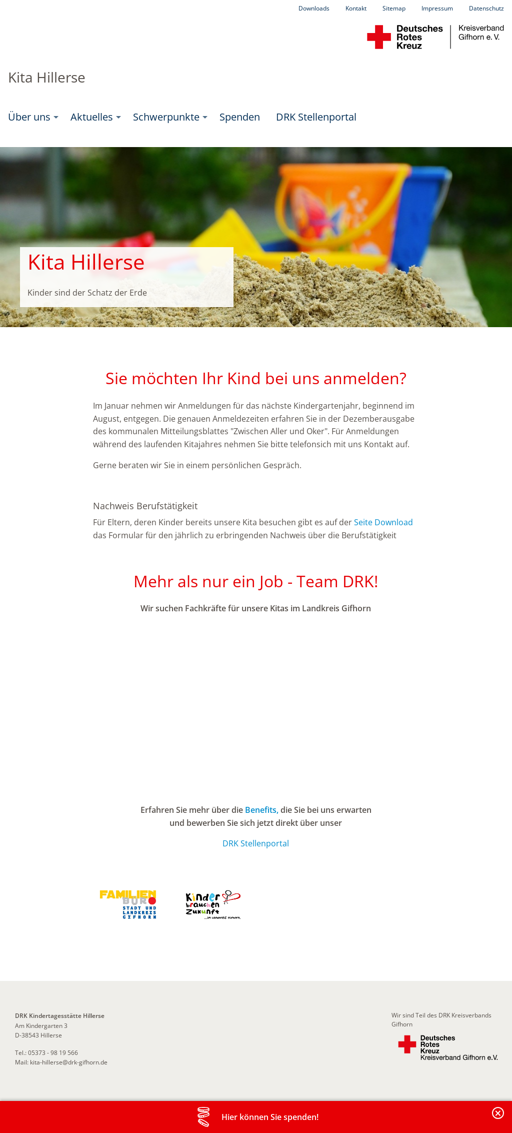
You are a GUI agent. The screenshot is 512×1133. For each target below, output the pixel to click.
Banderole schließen (498, 1118)
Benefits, (261, 809)
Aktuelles (91, 117)
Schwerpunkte (166, 117)
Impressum (437, 8)
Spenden (240, 117)
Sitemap (394, 8)
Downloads (314, 8)
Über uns (29, 117)
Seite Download (383, 522)
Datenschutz (486, 8)
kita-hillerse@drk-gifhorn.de (69, 1062)
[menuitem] (31, 117)
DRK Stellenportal (316, 117)
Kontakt (356, 8)
